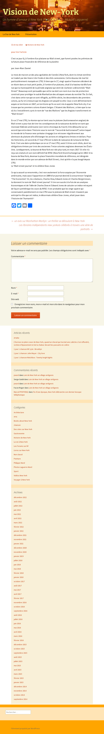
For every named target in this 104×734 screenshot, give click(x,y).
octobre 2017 (19, 581)
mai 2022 (17, 514)
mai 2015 (17, 665)
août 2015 (18, 657)
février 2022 (19, 527)
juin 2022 (17, 510)
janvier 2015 (18, 682)
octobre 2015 (19, 648)
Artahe (16, 338)
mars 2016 (18, 636)
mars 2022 (18, 522)
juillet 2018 (18, 560)
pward (16, 375)
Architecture (19, 412)
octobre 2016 (19, 606)
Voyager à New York (22, 479)
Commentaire (18, 256)
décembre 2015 (20, 644)
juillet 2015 (18, 661)
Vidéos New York (20, 475)
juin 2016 (17, 623)
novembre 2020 (20, 552)
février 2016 (19, 640)
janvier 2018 (18, 577)
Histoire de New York (35, 45)
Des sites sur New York (23, 429)
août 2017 (18, 585)
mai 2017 (17, 590)
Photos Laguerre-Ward (23, 467)
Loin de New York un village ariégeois (38, 375)
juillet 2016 (18, 619)
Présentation (31, 34)
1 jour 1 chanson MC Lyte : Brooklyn (28, 349)
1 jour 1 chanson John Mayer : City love (29, 353)
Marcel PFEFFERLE (21, 392)
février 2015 (19, 678)
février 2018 (19, 573)
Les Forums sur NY (21, 446)
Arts (15, 416)
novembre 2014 (20, 691)
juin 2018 (17, 564)
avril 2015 (17, 669)
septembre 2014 (20, 699)
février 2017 (19, 598)
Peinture (17, 458)
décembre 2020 (20, 548)
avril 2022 (17, 518)
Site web (15, 299)
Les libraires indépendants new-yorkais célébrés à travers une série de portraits (56, 227)
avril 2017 (17, 594)
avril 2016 (17, 632)
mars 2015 (18, 674)
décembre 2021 (20, 535)
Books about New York (23, 421)
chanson (17, 425)
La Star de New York (11, 34)
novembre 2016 (20, 602)
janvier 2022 (18, 531)
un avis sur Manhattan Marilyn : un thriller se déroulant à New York (48, 221)
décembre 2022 (20, 497)
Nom (14, 287)
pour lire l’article (19, 52)
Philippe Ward (19, 463)
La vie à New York (21, 442)
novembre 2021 (20, 539)
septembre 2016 (20, 611)
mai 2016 (17, 627)
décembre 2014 (20, 686)
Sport (16, 471)
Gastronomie (19, 433)
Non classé (18, 454)
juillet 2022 (18, 506)
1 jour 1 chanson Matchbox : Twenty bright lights (33, 357)
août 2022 (18, 501)
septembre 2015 (20, 653)
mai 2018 (17, 569)
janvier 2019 (18, 556)
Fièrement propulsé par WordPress (25, 728)
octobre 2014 (19, 695)
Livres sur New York (22, 450)
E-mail (15, 293)
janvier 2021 (18, 543)
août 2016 (18, 615)
